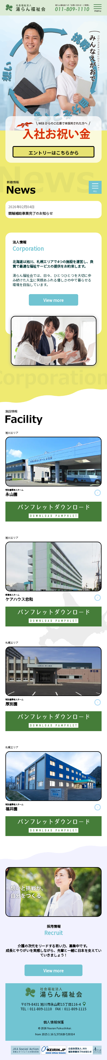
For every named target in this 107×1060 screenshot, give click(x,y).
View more (53, 300)
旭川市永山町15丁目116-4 (60, 1004)
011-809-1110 (41, 1008)
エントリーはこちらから (54, 152)
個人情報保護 (53, 1021)
